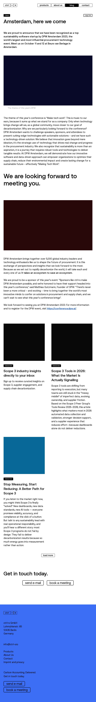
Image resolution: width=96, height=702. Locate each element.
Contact (8, 658)
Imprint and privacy (14, 662)
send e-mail (33, 583)
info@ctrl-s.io (11, 644)
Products (8, 651)
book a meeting (60, 583)
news (7, 15)
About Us (9, 655)
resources (8, 366)
